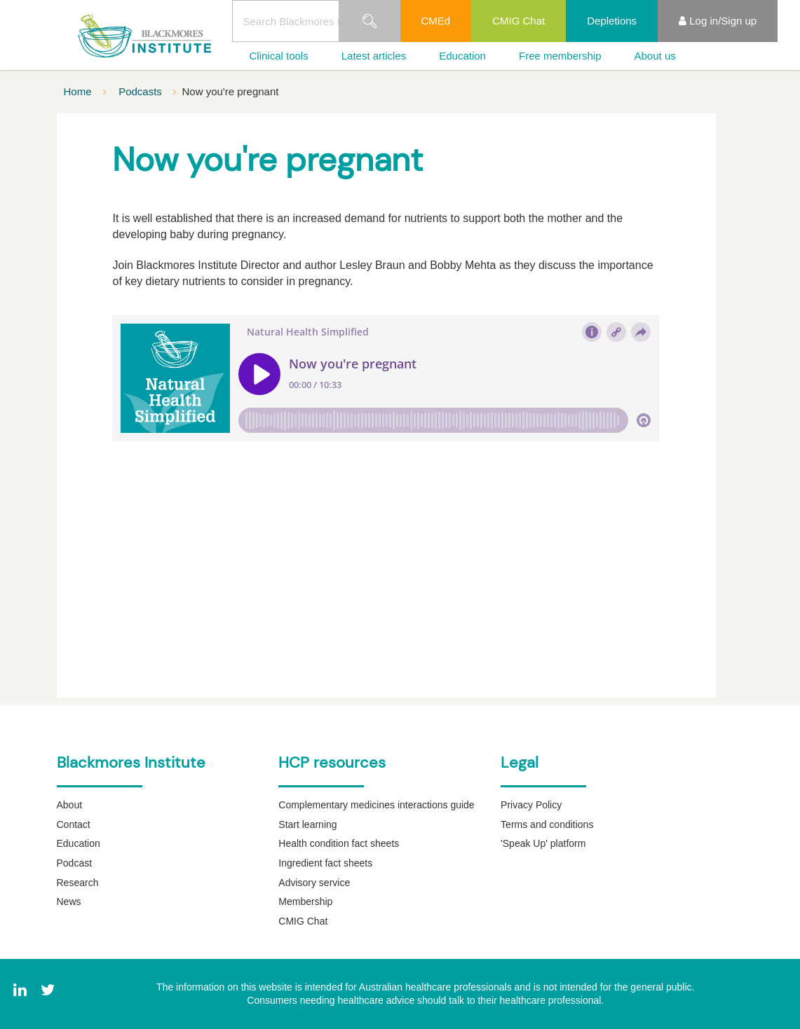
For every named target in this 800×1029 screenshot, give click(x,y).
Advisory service (314, 882)
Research (78, 882)
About (70, 804)
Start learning (307, 824)
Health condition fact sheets (338, 843)
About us (655, 56)
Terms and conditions (547, 824)
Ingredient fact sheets (325, 863)
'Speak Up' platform (543, 843)
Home (79, 91)
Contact (73, 824)
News (69, 901)
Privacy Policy (531, 804)
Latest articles (374, 56)
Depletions (612, 21)
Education (462, 56)
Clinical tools (279, 56)
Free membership (560, 56)
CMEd (436, 21)
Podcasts (141, 91)
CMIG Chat (518, 21)
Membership (305, 901)
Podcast (75, 863)
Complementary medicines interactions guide (376, 804)
